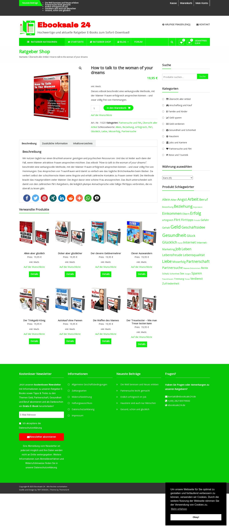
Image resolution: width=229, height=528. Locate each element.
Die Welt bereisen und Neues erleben (62, 2)
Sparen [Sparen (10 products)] (196, 273)
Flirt (150, 127)
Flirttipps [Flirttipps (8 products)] (187, 220)
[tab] (29, 143)
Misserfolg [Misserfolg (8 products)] (179, 262)
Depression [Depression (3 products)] (197, 207)
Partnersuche (128, 131)
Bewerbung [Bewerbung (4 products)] (167, 207)
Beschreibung (29, 143)
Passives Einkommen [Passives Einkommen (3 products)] (191, 268)
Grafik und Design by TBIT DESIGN (33, 489)
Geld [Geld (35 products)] (175, 227)
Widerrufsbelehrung (82, 396)
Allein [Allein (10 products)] (166, 199)
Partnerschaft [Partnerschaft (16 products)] (198, 261)
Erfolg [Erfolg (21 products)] (195, 213)
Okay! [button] (196, 517)
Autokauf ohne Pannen (70, 320)
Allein (118, 127)
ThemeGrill (64, 489)
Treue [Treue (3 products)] (187, 279)
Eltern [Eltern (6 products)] (186, 214)
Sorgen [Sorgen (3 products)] (188, 274)
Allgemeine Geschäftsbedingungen (89, 384)
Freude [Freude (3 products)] (197, 220)
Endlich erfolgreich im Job (56, 6)
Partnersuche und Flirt (130, 122)
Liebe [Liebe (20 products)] (167, 261)
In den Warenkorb (116, 107)
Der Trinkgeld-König (34, 320)
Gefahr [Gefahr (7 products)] (205, 220)
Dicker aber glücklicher (70, 253)
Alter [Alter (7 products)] (174, 199)
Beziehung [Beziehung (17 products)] (183, 206)
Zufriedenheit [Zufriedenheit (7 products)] (170, 283)
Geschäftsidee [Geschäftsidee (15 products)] (193, 227)
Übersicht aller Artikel (39, 57)
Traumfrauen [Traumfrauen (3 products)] (167, 279)
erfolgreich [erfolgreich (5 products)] (167, 220)
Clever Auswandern (141, 253)
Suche (202, 76)
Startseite (23, 57)
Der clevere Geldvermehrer (106, 253)
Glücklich (95, 131)
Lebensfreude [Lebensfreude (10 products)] (172, 255)
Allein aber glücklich (34, 253)
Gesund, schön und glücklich (57, 10)
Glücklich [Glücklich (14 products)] (169, 242)
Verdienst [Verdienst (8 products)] (196, 278)
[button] (26, 198)
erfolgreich (141, 127)
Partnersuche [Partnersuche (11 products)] (172, 268)
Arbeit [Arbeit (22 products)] (193, 199)
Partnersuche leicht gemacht (57, 4)
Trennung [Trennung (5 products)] (179, 278)
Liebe (104, 131)
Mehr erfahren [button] (179, 509)
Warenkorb (186, 3)
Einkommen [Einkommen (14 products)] (172, 213)
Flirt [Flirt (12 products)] (177, 219)
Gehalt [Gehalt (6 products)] (166, 227)
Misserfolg (114, 131)
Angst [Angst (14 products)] (182, 199)
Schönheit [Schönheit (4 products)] (174, 273)
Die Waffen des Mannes (106, 320)
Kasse (173, 3)
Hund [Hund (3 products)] (180, 243)
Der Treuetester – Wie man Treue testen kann (141, 322)
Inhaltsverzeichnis (83, 143)
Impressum (77, 415)
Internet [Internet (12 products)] (189, 242)
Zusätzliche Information (55, 143)
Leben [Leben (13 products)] (186, 249)
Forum (138, 41)
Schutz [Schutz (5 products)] (165, 273)
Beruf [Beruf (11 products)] (203, 199)
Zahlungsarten (79, 390)
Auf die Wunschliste (102, 115)
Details (34, 274)
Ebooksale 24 (63, 25)
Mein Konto (201, 3)
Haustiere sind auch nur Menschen (60, 8)
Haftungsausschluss (82, 403)
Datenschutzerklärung (30, 427)
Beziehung (128, 127)
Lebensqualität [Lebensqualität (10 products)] (194, 255)
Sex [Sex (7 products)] (182, 273)
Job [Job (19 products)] (178, 248)
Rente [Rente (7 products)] (204, 268)
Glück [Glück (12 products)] (191, 235)
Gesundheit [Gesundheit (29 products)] (174, 235)
